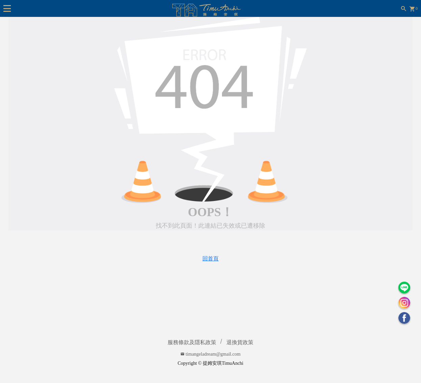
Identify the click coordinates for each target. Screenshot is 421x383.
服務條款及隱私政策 (192, 342)
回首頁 (210, 258)
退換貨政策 (239, 342)
